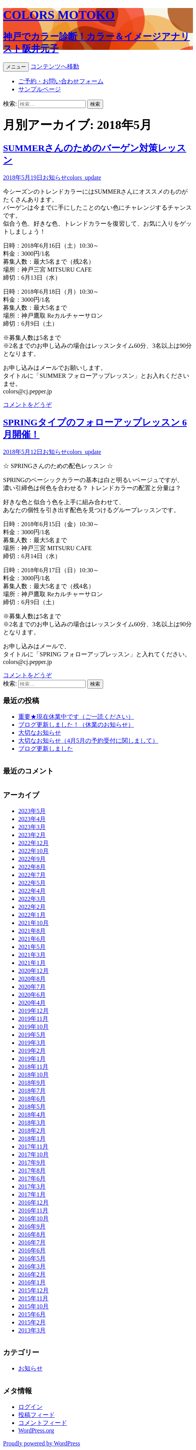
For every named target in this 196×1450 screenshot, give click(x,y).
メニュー (16, 67)
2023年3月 (32, 827)
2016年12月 (33, 1202)
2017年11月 (33, 1146)
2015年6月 (32, 1314)
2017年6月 (32, 1178)
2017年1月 (32, 1194)
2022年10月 (33, 851)
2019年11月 (33, 1018)
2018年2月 (32, 1130)
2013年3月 (32, 1330)
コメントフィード (42, 1423)
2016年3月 (32, 1266)
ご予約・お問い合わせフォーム (61, 81)
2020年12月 (33, 971)
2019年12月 (33, 1011)
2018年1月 (32, 1138)
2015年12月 (33, 1290)
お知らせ (55, 177)
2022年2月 (32, 907)
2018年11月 (33, 1066)
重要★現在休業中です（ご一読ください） (76, 716)
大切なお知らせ (39, 732)
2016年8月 (32, 1234)
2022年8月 (32, 867)
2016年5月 (32, 1258)
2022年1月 (32, 915)
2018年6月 (32, 1098)
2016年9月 (32, 1226)
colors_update (84, 177)
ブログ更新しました (45, 748)
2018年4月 (32, 1114)
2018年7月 (32, 1090)
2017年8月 (32, 1170)
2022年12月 (33, 843)
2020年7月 (32, 987)
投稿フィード (36, 1415)
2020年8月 (32, 979)
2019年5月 (32, 1034)
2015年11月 (33, 1298)
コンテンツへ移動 (54, 66)
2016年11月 (33, 1210)
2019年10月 (33, 1026)
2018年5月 (32, 1106)
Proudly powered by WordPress (41, 1443)
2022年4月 (32, 891)
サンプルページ (39, 89)
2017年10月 (33, 1154)
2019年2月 (32, 1050)
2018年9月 (32, 1082)
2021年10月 (33, 923)
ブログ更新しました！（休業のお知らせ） (76, 724)
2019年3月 (32, 1042)
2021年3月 (32, 955)
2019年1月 (32, 1058)
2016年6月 (32, 1250)
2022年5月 (32, 883)
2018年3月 (32, 1122)
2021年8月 (32, 931)
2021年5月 (32, 947)
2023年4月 (32, 819)
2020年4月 (32, 1003)
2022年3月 (32, 899)
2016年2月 (32, 1274)
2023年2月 (32, 835)
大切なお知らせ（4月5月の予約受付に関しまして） (88, 740)
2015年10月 (33, 1306)
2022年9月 (32, 859)
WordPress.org (36, 1430)
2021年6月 (32, 939)
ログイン (30, 1407)
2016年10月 (33, 1218)
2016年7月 (32, 1242)
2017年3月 (32, 1186)
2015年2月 (32, 1322)
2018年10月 (33, 1074)
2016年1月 (32, 1282)
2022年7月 (32, 875)
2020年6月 (32, 995)
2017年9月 (32, 1162)
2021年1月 (32, 963)
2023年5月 (32, 811)
